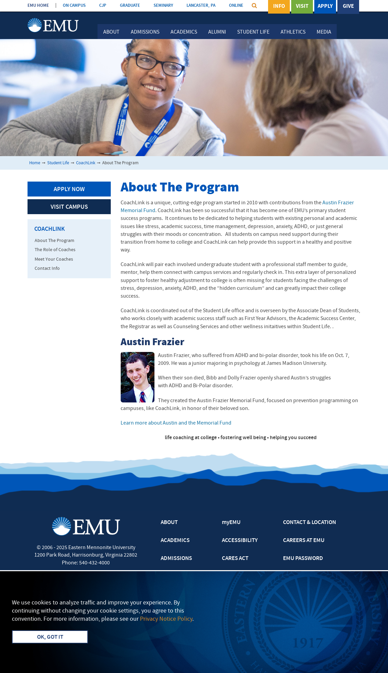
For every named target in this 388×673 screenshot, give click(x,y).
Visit (302, 6)
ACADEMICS (175, 541)
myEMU (231, 523)
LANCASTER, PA (201, 5)
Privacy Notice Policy (166, 619)
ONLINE (236, 5)
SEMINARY (163, 5)
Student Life (253, 32)
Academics (184, 32)
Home (34, 163)
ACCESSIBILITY (240, 541)
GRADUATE (130, 5)
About (111, 32)
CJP (102, 5)
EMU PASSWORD (303, 559)
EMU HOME (38, 5)
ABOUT (169, 523)
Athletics (293, 32)
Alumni (217, 32)
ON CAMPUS (74, 5)
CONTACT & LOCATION (309, 523)
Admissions (145, 32)
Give (348, 6)
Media (324, 32)
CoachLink (85, 163)
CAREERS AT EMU (303, 541)
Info (279, 6)
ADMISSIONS (176, 559)
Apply (325, 6)
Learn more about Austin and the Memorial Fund (176, 423)
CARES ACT (235, 559)
